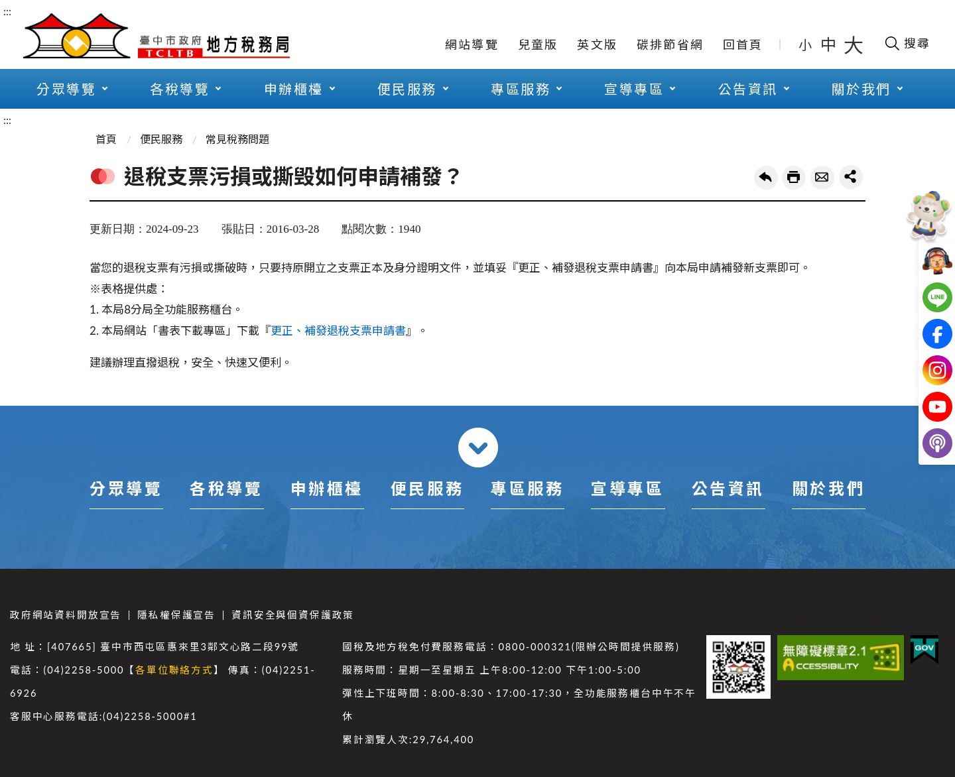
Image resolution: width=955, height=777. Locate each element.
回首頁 (743, 44)
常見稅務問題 (237, 139)
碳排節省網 (670, 44)
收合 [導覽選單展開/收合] (478, 447)
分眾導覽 (66, 89)
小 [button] (806, 44)
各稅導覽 (180, 89)
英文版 (597, 44)
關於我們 (861, 89)
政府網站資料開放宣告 (65, 615)
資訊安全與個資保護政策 (292, 615)
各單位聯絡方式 (174, 670)
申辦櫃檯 (294, 89)
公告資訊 (748, 89)
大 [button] (853, 44)
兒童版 (538, 44)
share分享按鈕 (851, 177)
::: (7, 11)
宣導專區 (634, 89)
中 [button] (829, 44)
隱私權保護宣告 (176, 615)
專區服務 (520, 89)
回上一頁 (766, 178)
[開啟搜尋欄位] (906, 43)
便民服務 (407, 89)
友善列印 (794, 178)
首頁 (106, 139)
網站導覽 (472, 44)
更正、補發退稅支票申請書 (338, 330)
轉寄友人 (822, 178)
